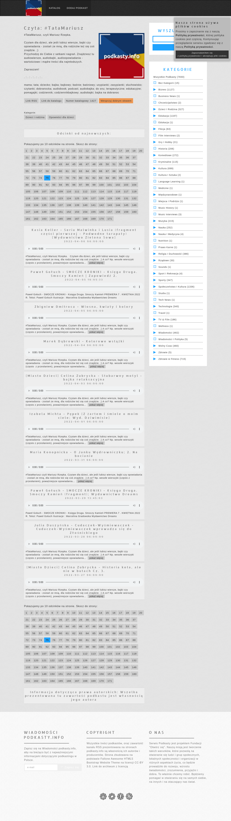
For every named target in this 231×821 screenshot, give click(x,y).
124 (69, 198)
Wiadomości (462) (168, 332)
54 (134, 164)
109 (60, 191)
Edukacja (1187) (167, 116)
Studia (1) (164, 293)
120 (36, 198)
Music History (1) (168, 208)
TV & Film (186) (167, 319)
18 (127, 150)
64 (87, 171)
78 (67, 177)
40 (40, 164)
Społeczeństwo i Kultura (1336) (176, 286)
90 (33, 184)
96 (74, 184)
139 (77, 205)
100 (101, 184)
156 (101, 211)
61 (67, 171)
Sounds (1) (164, 267)
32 (100, 157)
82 (94, 177)
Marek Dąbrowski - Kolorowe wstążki (84, 341)
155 (93, 211)
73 (33, 177)
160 (134, 211)
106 (36, 191)
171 (109, 218)
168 (85, 218)
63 (80, 171)
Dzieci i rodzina (35, 117)
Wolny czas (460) (168, 346)
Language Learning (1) (171, 181)
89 (27, 184)
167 (77, 218)
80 (80, 177)
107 (44, 191)
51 (114, 164)
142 (101, 205)
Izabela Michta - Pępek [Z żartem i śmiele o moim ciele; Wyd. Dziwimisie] (84, 415)
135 (44, 205)
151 (60, 211)
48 (94, 164)
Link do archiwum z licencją (110, 766)
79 (74, 177)
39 (33, 164)
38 (27, 164)
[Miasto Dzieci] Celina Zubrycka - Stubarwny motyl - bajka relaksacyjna (84, 377)
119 (28, 198)
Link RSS (31, 100)
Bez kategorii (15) (168, 83)
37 (134, 157)
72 (27, 177)
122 (52, 198)
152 (69, 211)
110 (69, 191)
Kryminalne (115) (168, 162)
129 (109, 198)
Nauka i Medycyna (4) (171, 234)
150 (52, 211)
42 (54, 164)
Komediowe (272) (168, 155)
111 (77, 191)
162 (36, 218)
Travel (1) (164, 313)
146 (134, 205)
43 (60, 164)
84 (107, 177)
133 (28, 205)
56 (33, 171)
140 (85, 205)
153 (77, 211)
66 (100, 171)
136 (52, 205)
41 (47, 164)
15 (107, 150)
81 (87, 177)
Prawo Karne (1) (167, 247)
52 (120, 164)
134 (36, 205)
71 (134, 171)
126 (85, 198)
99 (94, 184)
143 (109, 205)
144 (118, 205)
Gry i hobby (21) (168, 142)
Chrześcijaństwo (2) (169, 102)
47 (87, 164)
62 (74, 171)
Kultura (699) (166, 168)
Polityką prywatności (190, 35)
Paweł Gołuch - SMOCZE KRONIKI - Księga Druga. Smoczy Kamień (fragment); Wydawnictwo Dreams (84, 492)
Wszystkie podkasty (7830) (168, 77)
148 (36, 211)
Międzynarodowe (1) (170, 194)
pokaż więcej (96, 262)
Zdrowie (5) (165, 352)
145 (126, 205)
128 (101, 198)
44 (67, 164)
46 (80, 164)
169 (93, 218)
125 (77, 198)
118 (134, 191)
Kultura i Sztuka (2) (169, 175)
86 (120, 177)
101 (109, 184)
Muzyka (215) (166, 221)
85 (114, 177)
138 (69, 205)
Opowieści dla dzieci (61, 117)
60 (60, 171)
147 (28, 211)
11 (80, 150)
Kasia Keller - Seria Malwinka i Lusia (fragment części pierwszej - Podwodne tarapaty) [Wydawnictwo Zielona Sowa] (84, 233)
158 (118, 211)
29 (80, 157)
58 (47, 171)
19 (134, 150)
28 (74, 157)
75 (47, 177)
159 (126, 211)
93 (54, 184)
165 (60, 218)
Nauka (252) (165, 227)
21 (27, 157)
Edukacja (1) (165, 122)
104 (134, 184)
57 (40, 171)
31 (94, 157)
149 (44, 211)
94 (60, 184)
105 (28, 191)
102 (118, 184)
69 (120, 171)
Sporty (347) (165, 280)
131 (126, 198)
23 (40, 157)
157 (109, 211)
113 (93, 191)
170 (101, 218)
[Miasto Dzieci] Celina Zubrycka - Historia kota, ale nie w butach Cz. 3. (84, 569)
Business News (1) (169, 96)
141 (93, 205)
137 (60, 205)
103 (126, 184)
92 (47, 184)
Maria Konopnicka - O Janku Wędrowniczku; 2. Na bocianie (84, 454)
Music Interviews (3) (170, 214)
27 (67, 157)
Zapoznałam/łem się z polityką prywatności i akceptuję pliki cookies (202, 54)
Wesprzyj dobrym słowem (116, 100)
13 (93, 150)
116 (118, 191)
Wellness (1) (165, 326)
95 (67, 184)
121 (44, 198)
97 (80, 184)
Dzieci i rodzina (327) (171, 109)
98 (87, 184)
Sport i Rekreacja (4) (170, 273)
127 (93, 198)
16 (114, 150)
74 (40, 177)
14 (100, 150)
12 (87, 150)
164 (52, 218)
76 (54, 177)
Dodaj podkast (77, 8)
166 (69, 218)
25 (54, 157)
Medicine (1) (165, 188)
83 (100, 177)
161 (28, 218)
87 (127, 177)
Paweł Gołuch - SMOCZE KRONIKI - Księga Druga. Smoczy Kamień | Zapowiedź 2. (84, 273)
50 (107, 164)
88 (134, 177)
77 (60, 177)
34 (114, 157)
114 (101, 191)
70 (127, 171)
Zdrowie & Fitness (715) (172, 359)
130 (118, 198)
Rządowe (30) (166, 260)
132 (134, 198)
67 (107, 171)
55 (27, 171)
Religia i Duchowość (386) (173, 254)
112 (85, 191)
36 (127, 157)
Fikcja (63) (164, 129)
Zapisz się (69, 767)
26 (60, 157)
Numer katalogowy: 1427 (81, 100)
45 (74, 164)
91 (40, 184)
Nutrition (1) (165, 240)
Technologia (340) (168, 306)
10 (73, 150)
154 (85, 211)
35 (120, 157)
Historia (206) (166, 148)
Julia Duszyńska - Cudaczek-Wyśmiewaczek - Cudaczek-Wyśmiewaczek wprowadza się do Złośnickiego (84, 528)
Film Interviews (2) (169, 135)
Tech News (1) (166, 300)
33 (107, 157)
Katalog (54, 8)
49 (100, 164)
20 (140, 150)
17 (120, 150)
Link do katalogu (51, 100)
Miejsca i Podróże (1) (170, 201)
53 (127, 164)
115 (109, 191)
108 (52, 191)
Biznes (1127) (166, 89)
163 (44, 218)
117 (126, 191)
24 (47, 157)
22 (33, 157)
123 (60, 198)
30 (87, 157)
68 (114, 171)
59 (54, 171)
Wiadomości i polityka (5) (173, 339)
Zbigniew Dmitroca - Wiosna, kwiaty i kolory (84, 306)
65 (94, 171)
